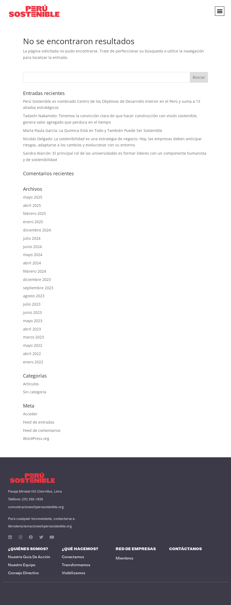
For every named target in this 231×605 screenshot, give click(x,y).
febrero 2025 (34, 213)
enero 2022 (33, 361)
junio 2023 (32, 312)
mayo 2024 (32, 254)
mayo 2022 (32, 345)
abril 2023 (32, 329)
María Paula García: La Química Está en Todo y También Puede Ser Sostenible (92, 130)
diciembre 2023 (37, 279)
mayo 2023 (32, 320)
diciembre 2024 (37, 230)
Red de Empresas (136, 549)
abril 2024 (32, 262)
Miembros (124, 559)
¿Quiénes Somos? (28, 549)
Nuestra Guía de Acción (29, 557)
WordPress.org (36, 438)
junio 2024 (32, 246)
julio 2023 (31, 304)
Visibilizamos (73, 573)
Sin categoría (34, 391)
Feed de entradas (38, 422)
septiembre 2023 (38, 287)
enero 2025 (33, 221)
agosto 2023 (33, 295)
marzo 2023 (33, 337)
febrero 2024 (34, 271)
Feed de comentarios (41, 430)
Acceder (30, 413)
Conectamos (73, 557)
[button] (219, 11)
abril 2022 (32, 353)
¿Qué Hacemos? (80, 549)
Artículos (31, 383)
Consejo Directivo (23, 573)
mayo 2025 (32, 197)
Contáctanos (185, 549)
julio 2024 (31, 238)
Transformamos (76, 565)
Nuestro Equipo (21, 565)
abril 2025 (32, 205)
